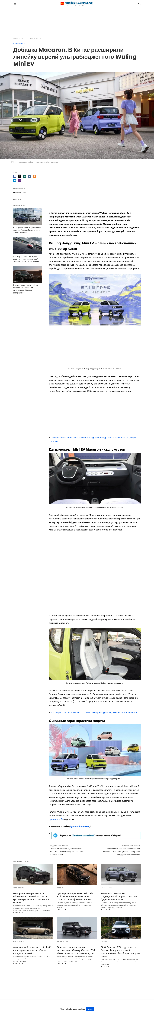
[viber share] (19, 180)
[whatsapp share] (24, 176)
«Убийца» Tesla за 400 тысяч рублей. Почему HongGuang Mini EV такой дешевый (94, 712)
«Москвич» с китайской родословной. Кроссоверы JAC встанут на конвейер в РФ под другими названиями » (121, 851)
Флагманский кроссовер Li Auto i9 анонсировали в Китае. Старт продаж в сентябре (32, 950)
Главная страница (20, 38)
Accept (90, 1009)
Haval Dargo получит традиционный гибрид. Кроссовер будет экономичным (119, 896)
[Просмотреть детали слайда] (96, 838)
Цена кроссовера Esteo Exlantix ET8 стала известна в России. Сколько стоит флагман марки (75, 896)
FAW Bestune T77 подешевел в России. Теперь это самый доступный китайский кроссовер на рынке (120, 952)
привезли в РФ (56, 819)
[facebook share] (14, 176)
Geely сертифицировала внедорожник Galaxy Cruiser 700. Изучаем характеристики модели (76, 950)
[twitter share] (19, 176)
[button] (95, 299)
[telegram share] (14, 180)
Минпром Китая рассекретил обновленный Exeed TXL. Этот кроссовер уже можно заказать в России (31, 898)
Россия (60, 888)
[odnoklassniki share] (34, 176)
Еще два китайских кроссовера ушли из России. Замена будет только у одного (27, 230)
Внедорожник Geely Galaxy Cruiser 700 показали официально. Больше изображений (25, 289)
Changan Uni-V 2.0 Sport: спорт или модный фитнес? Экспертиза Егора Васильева (26, 259)
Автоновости (35, 38)
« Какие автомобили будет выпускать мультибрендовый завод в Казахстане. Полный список (67, 851)
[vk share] (29, 176)
